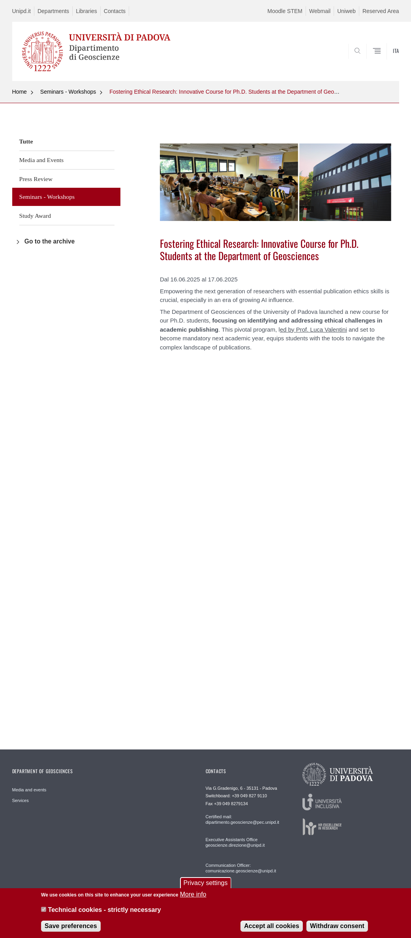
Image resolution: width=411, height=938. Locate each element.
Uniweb (346, 11)
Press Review (36, 179)
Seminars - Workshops (68, 92)
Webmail (319, 11)
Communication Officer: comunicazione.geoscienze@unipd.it (241, 868)
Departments (53, 11)
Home (19, 92)
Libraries (86, 11)
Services (20, 800)
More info (193, 894)
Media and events (29, 789)
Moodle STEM (284, 11)
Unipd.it (21, 11)
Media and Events (41, 160)
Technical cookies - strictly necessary (104, 909)
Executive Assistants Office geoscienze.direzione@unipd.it (235, 842)
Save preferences (71, 926)
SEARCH (366, 62)
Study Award (35, 215)
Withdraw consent (337, 926)
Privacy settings (205, 882)
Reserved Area (380, 11)
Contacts (115, 11)
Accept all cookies (271, 926)
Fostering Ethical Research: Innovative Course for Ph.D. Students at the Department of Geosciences (232, 92)
